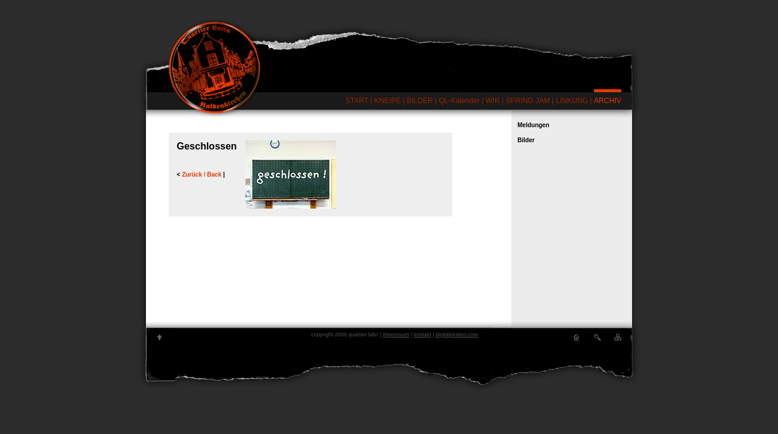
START (357, 100)
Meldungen (533, 125)
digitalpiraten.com (456, 335)
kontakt (422, 335)
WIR (492, 100)
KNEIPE (387, 100)
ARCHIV (607, 100)
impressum (395, 335)
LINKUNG (572, 100)
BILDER (419, 100)
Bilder (525, 140)
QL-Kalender (458, 100)
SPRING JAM (527, 100)
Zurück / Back (202, 174)
